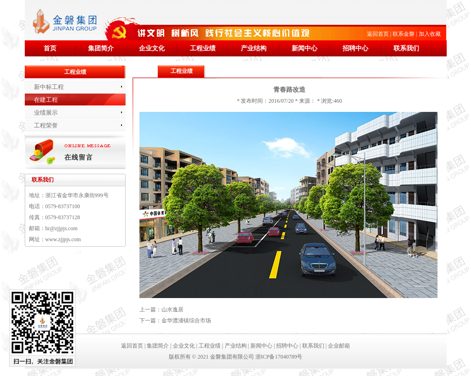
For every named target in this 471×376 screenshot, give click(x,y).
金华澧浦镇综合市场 (186, 320)
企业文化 (152, 48)
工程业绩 (203, 48)
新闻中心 (304, 48)
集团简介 (101, 48)
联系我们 (406, 48)
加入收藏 (430, 34)
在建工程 (46, 99)
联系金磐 (404, 34)
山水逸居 (172, 309)
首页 (50, 48)
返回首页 (378, 34)
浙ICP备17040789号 (279, 357)
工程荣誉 (46, 125)
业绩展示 (46, 112)
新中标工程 (49, 86)
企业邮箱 (339, 346)
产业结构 (253, 48)
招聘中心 (355, 48)
